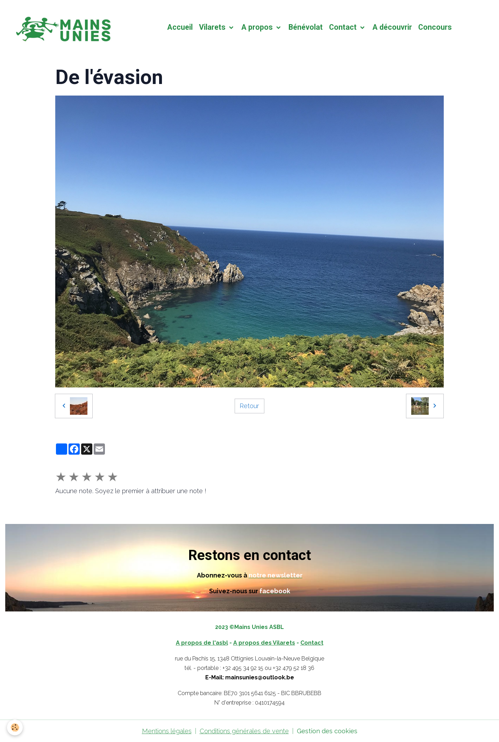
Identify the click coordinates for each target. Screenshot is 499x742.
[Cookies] (15, 727)
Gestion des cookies (327, 731)
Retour (249, 406)
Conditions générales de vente (244, 731)
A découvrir (392, 27)
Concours (435, 27)
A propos (258, 27)
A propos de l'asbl (202, 642)
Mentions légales (167, 731)
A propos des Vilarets (264, 642)
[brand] (63, 27)
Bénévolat (305, 27)
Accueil (180, 27)
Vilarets (213, 27)
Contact (343, 27)
